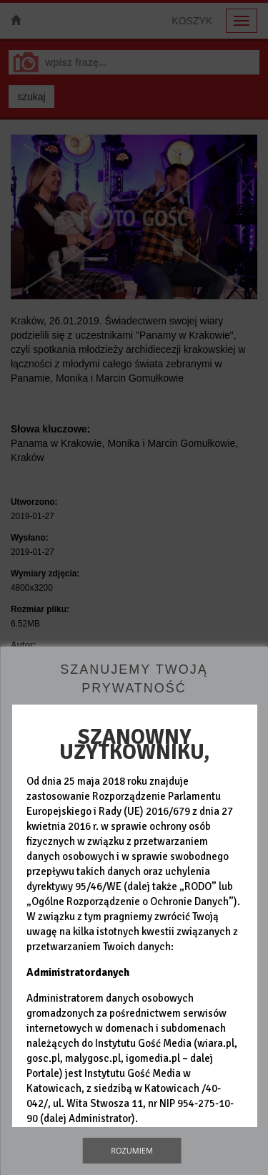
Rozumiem (132, 1150)
